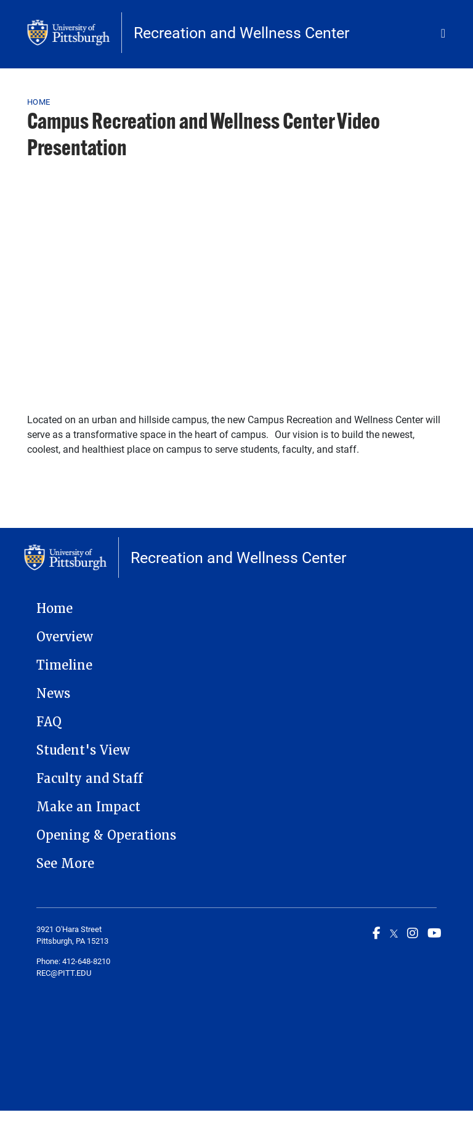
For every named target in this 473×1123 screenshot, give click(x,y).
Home (38, 101)
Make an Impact (88, 807)
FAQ (49, 722)
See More (65, 864)
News (53, 694)
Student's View (83, 750)
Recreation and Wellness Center (241, 32)
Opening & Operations (106, 835)
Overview (64, 637)
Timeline (64, 665)
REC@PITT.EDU (63, 972)
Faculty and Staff (89, 779)
